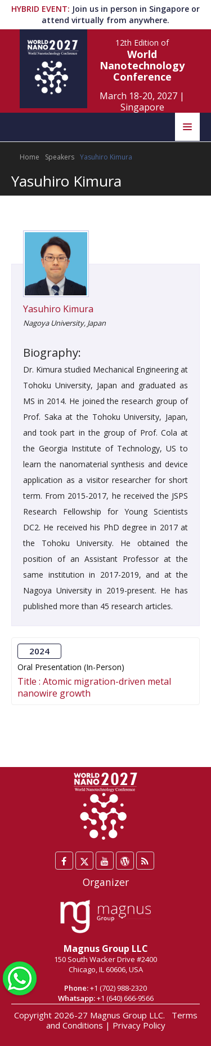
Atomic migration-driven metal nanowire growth (94, 687)
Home (29, 157)
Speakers (59, 157)
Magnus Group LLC (106, 948)
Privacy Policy (139, 1025)
